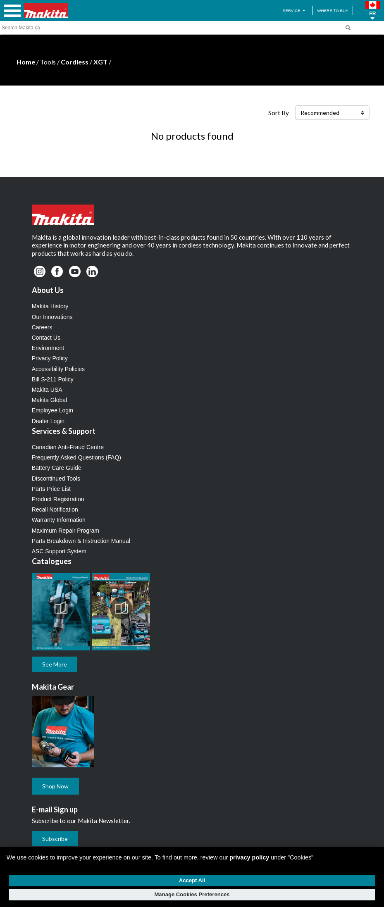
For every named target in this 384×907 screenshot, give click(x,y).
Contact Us (46, 337)
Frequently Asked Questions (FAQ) (76, 457)
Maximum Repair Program (65, 530)
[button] (372, 10)
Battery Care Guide (56, 467)
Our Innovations (52, 317)
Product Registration (58, 499)
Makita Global (49, 400)
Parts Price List (51, 489)
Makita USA (47, 389)
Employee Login (52, 410)
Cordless (74, 62)
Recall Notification (55, 509)
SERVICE (295, 10)
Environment (48, 348)
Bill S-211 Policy (53, 379)
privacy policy (249, 857)
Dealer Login (48, 421)
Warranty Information (59, 520)
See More (54, 664)
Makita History (50, 306)
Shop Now (55, 786)
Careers (42, 327)
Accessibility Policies (58, 369)
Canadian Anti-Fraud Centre (68, 447)
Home (26, 62)
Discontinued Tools (56, 478)
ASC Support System (59, 551)
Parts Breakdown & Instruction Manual (81, 541)
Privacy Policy (50, 358)
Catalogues (52, 561)
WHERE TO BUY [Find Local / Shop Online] (332, 10)
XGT (100, 62)
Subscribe (55, 838)
